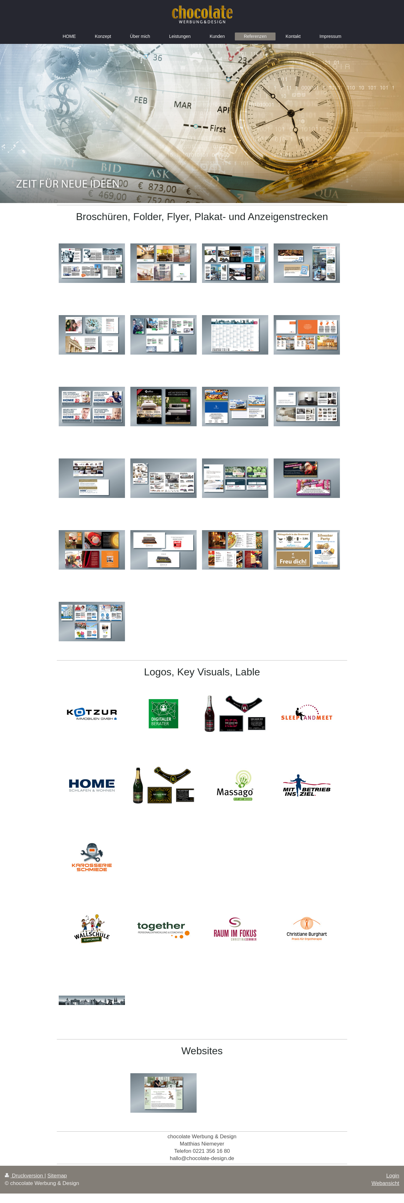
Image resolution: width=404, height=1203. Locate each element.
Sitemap (57, 1176)
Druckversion (25, 1176)
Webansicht (385, 1183)
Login (392, 1176)
